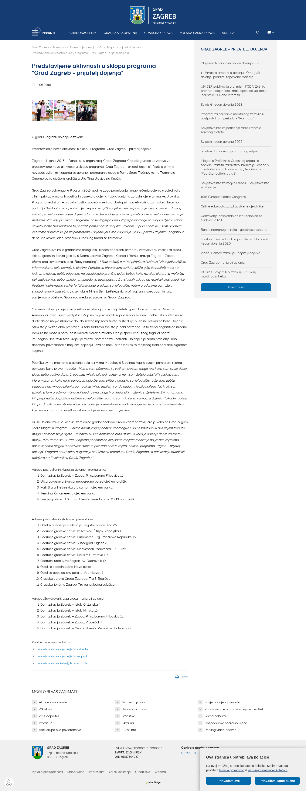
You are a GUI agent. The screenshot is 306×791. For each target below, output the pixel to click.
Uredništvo (142, 772)
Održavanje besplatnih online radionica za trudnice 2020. (231, 218)
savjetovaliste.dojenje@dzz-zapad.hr (64, 656)
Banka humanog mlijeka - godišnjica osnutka (234, 230)
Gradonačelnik (82, 33)
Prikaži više (236, 287)
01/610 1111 (189, 753)
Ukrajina (128, 723)
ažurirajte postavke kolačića (267, 770)
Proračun (45, 723)
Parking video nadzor (220, 730)
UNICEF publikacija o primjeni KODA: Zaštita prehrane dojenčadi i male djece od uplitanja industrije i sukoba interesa (233, 91)
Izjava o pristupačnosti (47, 772)
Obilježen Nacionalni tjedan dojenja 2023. (231, 63)
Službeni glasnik (133, 702)
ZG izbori (45, 709)
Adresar (229, 33)
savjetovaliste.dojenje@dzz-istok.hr (63, 649)
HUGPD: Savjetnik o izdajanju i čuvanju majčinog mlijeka (229, 274)
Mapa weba (76, 772)
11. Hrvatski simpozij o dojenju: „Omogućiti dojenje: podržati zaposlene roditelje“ (231, 75)
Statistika (128, 716)
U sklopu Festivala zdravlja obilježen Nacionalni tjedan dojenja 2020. (235, 241)
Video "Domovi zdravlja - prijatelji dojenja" (231, 253)
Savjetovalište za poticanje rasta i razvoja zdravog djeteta (231, 130)
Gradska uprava (158, 33)
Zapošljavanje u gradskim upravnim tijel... (235, 709)
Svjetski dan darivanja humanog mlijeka (230, 151)
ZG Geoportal (49, 716)
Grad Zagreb (40, 47)
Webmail (160, 772)
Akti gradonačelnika (53, 702)
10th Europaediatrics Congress (223, 197)
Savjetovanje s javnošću (222, 702)
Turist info (129, 730)
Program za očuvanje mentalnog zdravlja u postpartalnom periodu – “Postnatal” (232, 116)
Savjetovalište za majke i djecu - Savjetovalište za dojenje (235, 185)
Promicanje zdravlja (82, 47)
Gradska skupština (120, 33)
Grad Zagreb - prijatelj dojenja (119, 47)
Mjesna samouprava (197, 33)
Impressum (97, 772)
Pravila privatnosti (231, 770)
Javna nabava (215, 716)
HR (270, 32)
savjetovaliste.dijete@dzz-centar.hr (63, 663)
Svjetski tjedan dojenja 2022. (222, 142)
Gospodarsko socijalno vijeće (226, 723)
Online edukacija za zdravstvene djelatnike (232, 206)
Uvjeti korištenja (120, 772)
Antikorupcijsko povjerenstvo (60, 730)
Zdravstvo (59, 47)
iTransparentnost (134, 709)
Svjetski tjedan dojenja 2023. (222, 104)
